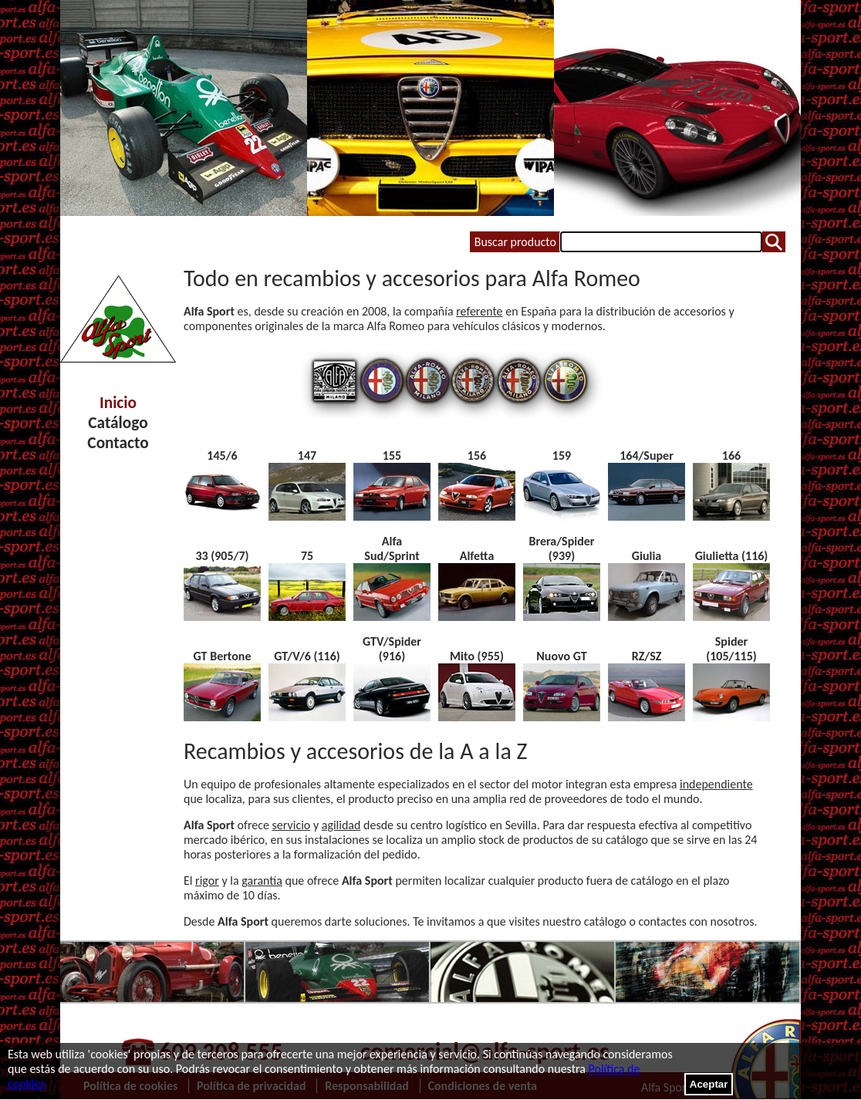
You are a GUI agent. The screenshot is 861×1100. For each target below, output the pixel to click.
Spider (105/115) (731, 648)
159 (561, 455)
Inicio (118, 403)
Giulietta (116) (731, 555)
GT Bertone (223, 656)
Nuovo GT (561, 656)
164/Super (647, 455)
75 (307, 555)
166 (731, 455)
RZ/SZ (647, 656)
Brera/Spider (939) (561, 548)
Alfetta (477, 555)
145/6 (222, 455)
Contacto (117, 443)
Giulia (646, 555)
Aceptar (709, 1084)
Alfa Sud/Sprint (391, 548)
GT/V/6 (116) (307, 656)
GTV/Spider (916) (392, 648)
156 (477, 455)
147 (307, 455)
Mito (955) (477, 656)
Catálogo (117, 423)
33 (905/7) (221, 555)
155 (392, 455)
